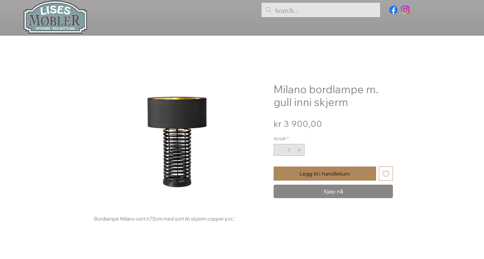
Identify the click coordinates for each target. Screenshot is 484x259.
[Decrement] (279, 150)
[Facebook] (393, 9)
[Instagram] (405, 9)
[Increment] (300, 150)
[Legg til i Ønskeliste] (386, 173)
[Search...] (320, 11)
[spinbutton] (289, 150)
